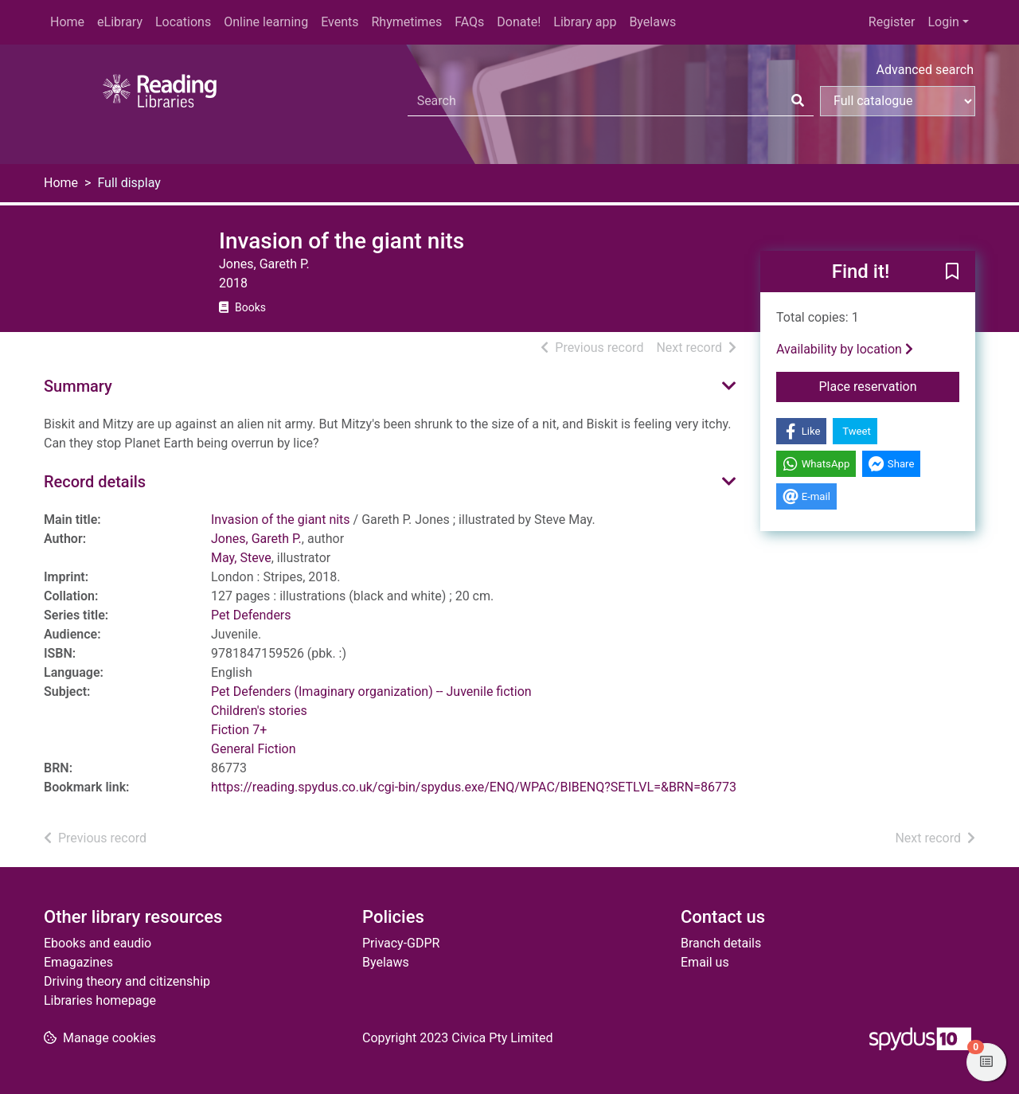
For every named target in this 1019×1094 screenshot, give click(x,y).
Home (67, 21)
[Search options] (897, 101)
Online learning (266, 21)
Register (892, 21)
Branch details (721, 943)
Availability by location (844, 349)
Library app (584, 21)
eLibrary (120, 21)
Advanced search (925, 69)
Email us (705, 962)
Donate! (519, 21)
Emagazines (78, 962)
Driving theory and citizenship (127, 981)
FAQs (469, 21)
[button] (952, 272)
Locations (183, 21)
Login (942, 21)
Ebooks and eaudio (97, 943)
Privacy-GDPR (400, 943)
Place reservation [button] (889, 385)
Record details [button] (95, 481)
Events (339, 21)
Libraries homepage (100, 1000)
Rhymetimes (406, 21)
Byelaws (652, 21)
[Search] (798, 101)
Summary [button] (78, 386)
